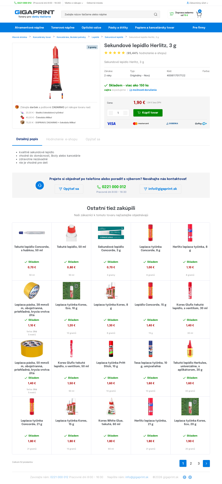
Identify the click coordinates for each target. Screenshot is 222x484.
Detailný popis (27, 140)
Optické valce (91, 27)
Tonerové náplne (62, 27)
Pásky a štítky (118, 27)
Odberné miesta (95, 3)
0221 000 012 (111, 188)
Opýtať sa (69, 189)
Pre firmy (199, 27)
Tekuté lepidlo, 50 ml (71, 247)
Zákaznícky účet (197, 3)
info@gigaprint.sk (160, 189)
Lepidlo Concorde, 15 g (150, 305)
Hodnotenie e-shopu (61, 140)
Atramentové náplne (29, 27)
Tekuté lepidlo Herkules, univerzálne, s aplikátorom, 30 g (190, 367)
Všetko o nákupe (74, 3)
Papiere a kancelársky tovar (155, 27)
